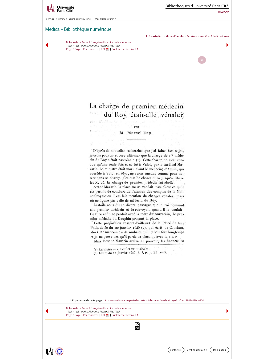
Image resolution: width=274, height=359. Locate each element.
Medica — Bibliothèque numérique (78, 29)
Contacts (175, 349)
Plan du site (218, 349)
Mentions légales (196, 349)
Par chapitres (91, 49)
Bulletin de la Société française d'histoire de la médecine (99, 42)
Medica (222, 11)
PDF (105, 49)
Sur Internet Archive (123, 49)
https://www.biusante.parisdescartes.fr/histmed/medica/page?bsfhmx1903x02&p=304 (154, 300)
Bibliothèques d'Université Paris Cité (197, 6)
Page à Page (73, 49)
